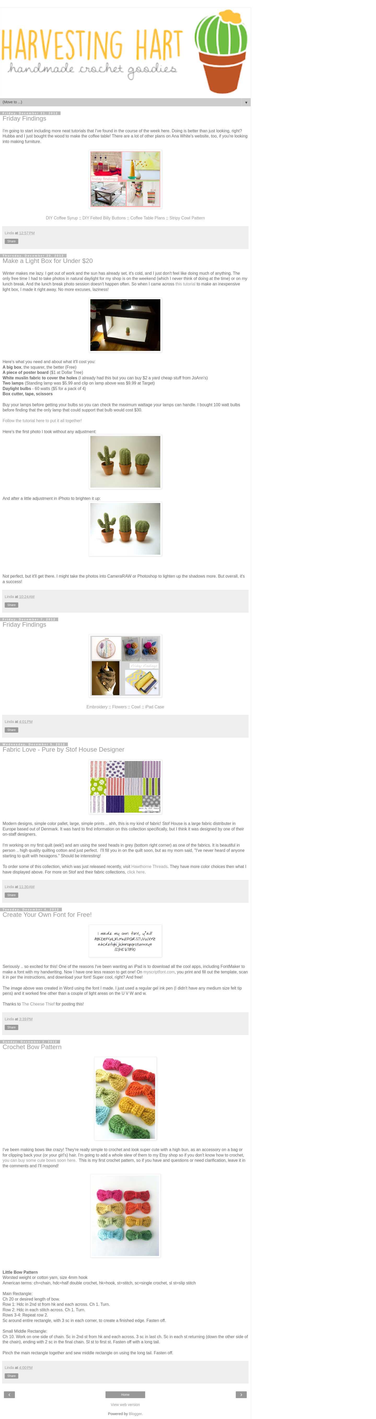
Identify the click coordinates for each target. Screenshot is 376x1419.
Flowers (119, 707)
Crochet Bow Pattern (32, 1046)
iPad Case (154, 707)
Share (11, 241)
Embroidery (97, 707)
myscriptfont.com (159, 972)
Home (125, 1395)
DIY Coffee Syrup (62, 218)
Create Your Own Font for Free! (47, 914)
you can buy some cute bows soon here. (40, 1160)
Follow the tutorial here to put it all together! (42, 420)
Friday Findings (24, 118)
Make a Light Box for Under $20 (48, 260)
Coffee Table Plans (147, 218)
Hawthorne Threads (149, 866)
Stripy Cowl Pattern (187, 218)
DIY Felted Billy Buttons (104, 218)
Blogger (135, 1414)
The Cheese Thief (38, 1004)
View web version (125, 1405)
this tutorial (185, 284)
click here (136, 872)
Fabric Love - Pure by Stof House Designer (63, 749)
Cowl (135, 707)
